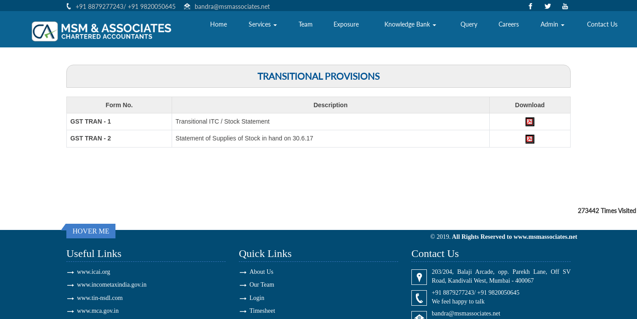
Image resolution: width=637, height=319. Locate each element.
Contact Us (602, 29)
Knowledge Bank (410, 29)
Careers (509, 29)
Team (306, 29)
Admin (552, 29)
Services (263, 29)
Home (218, 29)
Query (468, 29)
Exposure (346, 29)
